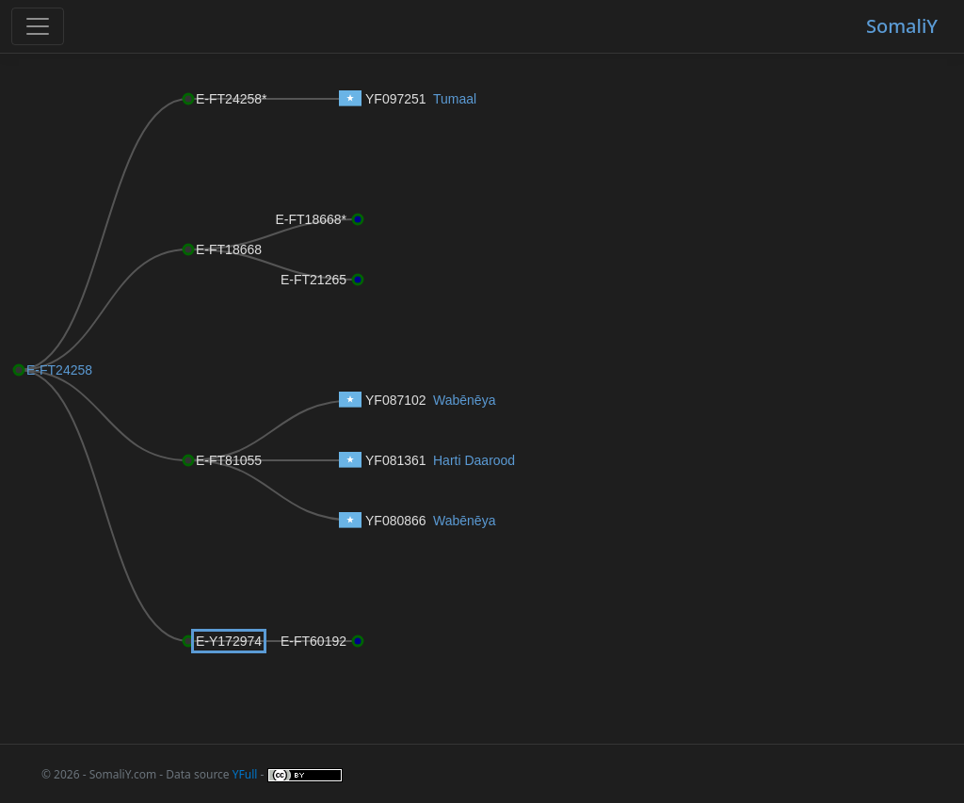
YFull (245, 774)
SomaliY (902, 26)
